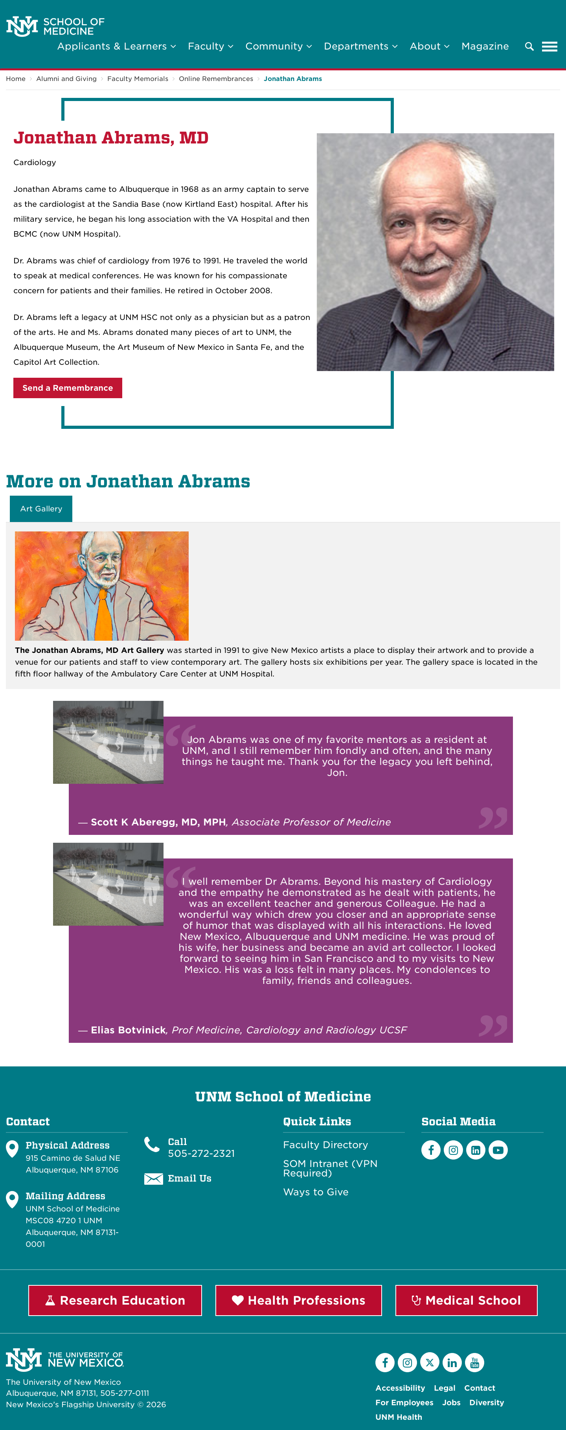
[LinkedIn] (475, 1150)
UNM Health (398, 1417)
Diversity (486, 1402)
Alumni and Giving (66, 79)
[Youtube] (498, 1150)
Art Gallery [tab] (41, 508)
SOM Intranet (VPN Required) (330, 1168)
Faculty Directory (325, 1145)
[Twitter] (429, 1361)
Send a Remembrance (67, 388)
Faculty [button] (210, 46)
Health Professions (299, 1300)
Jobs (451, 1402)
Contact (479, 1388)
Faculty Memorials (137, 79)
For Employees (404, 1402)
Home (16, 79)
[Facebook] (431, 1150)
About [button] (430, 46)
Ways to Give (316, 1192)
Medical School (466, 1300)
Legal (445, 1388)
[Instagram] (453, 1150)
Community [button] (278, 46)
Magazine (485, 46)
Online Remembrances (216, 79)
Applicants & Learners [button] (116, 46)
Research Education (115, 1300)
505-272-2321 (201, 1153)
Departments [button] (361, 46)
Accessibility (400, 1388)
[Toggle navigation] (550, 46)
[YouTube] (474, 1362)
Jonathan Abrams (293, 79)
